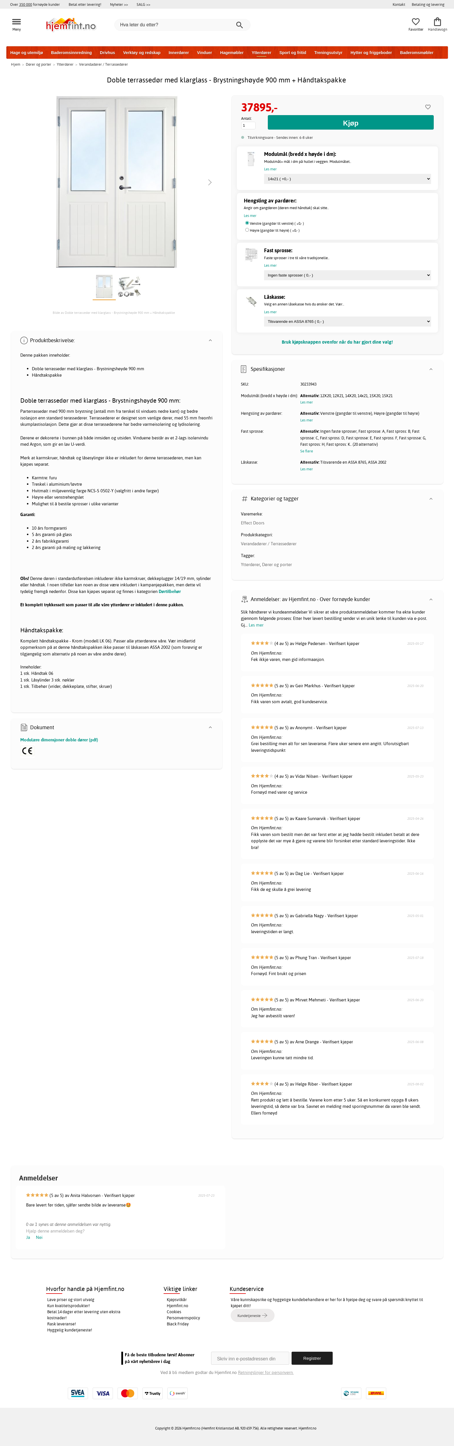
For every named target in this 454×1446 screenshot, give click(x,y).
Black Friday (178, 1324)
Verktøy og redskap (141, 52)
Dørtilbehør (170, 591)
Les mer (256, 625)
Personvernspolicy (183, 1317)
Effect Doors (252, 523)
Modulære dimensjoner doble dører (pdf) (59, 740)
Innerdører (179, 52)
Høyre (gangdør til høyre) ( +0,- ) (275, 230)
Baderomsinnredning (71, 52)
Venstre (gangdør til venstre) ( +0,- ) (277, 223)
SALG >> (143, 4)
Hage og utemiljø (26, 52)
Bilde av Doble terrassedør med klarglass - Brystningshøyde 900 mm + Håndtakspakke (114, 313)
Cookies (174, 1311)
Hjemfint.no (177, 1305)
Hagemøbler (232, 52)
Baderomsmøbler (416, 52)
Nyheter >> (119, 4)
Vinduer (204, 52)
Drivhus (107, 52)
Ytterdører (261, 52)
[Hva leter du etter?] (182, 25)
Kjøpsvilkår (177, 1299)
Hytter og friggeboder (371, 52)
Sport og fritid (292, 52)
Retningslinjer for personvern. (266, 1372)
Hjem (15, 64)
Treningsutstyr (328, 52)
